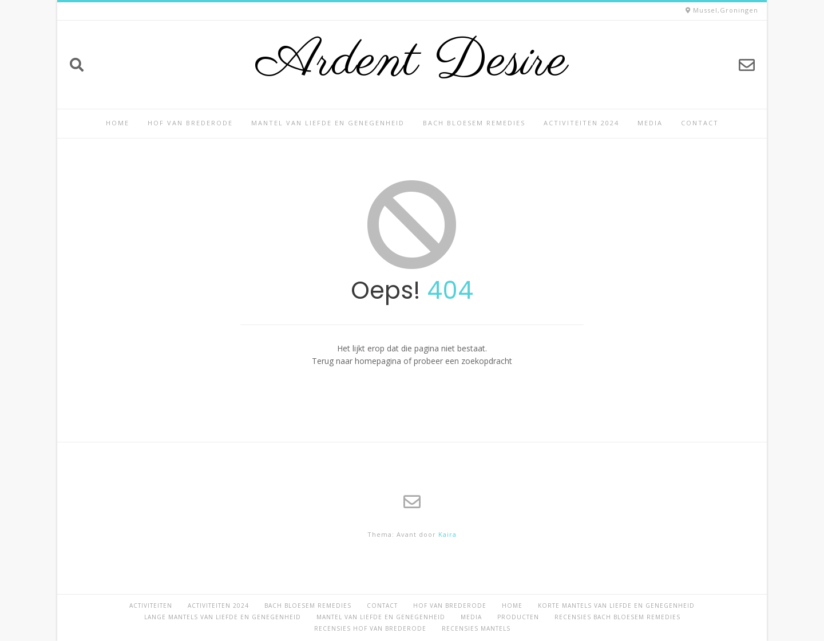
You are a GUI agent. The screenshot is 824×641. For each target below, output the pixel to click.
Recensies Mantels (476, 628)
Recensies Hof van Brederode (370, 628)
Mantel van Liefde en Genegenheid (328, 122)
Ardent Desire (412, 62)
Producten (518, 617)
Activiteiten (150, 606)
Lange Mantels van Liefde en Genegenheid (222, 617)
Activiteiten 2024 (581, 122)
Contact (700, 122)
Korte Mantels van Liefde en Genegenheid (616, 606)
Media (650, 122)
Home (117, 122)
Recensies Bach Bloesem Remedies (617, 617)
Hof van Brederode (190, 122)
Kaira (447, 534)
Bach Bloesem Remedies (474, 122)
